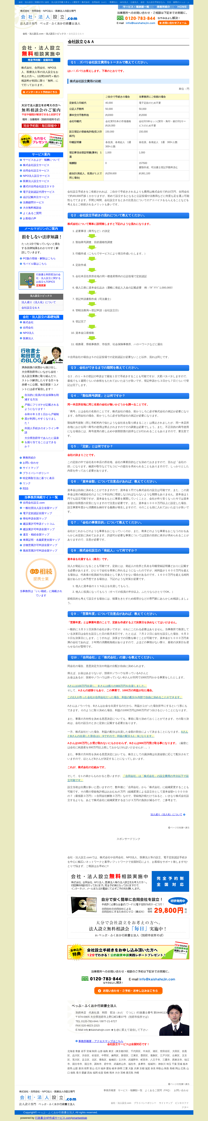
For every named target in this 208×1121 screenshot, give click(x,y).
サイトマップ (31, 467)
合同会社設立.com (34, 502)
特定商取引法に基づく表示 (38, 478)
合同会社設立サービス (36, 170)
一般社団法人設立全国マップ (40, 507)
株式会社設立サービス (36, 165)
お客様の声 (29, 218)
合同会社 (28, 327)
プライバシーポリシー (36, 473)
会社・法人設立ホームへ (181, 7)
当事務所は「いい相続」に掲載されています (41, 592)
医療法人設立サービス (36, 181)
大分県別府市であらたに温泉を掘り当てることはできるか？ (42, 442)
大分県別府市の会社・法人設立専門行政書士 (41, 355)
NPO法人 (28, 332)
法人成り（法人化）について (166, 814)
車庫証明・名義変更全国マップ (41, 539)
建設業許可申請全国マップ (39, 529)
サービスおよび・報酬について (41, 159)
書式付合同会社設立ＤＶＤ (39, 186)
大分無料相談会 (32, 207)
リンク (27, 483)
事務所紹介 (29, 457)
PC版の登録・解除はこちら (39, 258)
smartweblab (79, 1117)
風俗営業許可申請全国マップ (40, 550)
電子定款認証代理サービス (39, 191)
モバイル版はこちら (35, 263)
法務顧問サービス (33, 202)
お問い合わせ (31, 462)
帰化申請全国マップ (35, 518)
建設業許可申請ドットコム (39, 523)
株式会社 (28, 322)
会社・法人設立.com (49, 16)
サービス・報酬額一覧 (135, 7)
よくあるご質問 (32, 213)
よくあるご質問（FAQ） (158, 1090)
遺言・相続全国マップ (36, 534)
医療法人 (28, 338)
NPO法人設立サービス (36, 175)
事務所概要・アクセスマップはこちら (100, 1041)
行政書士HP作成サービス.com (53, 1117)
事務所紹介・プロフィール (162, 7)
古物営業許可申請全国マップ (40, 545)
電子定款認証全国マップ (37, 513)
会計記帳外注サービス (36, 197)
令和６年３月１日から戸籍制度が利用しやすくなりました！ (42, 418)
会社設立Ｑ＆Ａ (31, 307)
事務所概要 (110, 1090)
